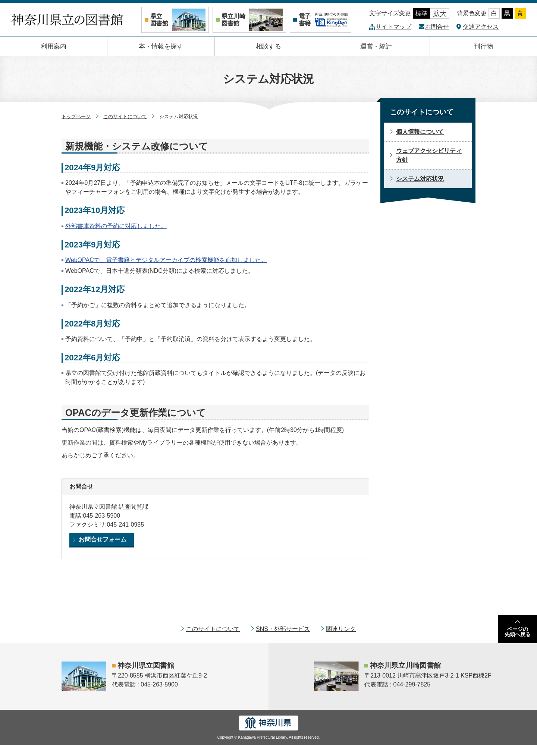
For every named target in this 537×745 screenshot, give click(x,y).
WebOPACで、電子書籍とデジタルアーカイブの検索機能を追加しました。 (166, 260)
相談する (268, 46)
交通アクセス (481, 26)
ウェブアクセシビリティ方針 (429, 155)
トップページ (76, 116)
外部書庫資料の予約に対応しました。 (116, 226)
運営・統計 (376, 46)
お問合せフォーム (102, 539)
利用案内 (53, 46)
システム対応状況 (420, 179)
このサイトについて (125, 116)
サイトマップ (393, 26)
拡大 (440, 14)
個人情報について (420, 132)
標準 (421, 13)
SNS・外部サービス (283, 629)
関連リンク (341, 629)
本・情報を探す (161, 46)
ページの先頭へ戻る (518, 631)
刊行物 (483, 46)
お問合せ (437, 26)
